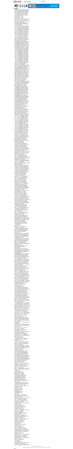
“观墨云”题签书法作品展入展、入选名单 (20, 94)
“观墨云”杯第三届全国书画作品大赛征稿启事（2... (22, 33)
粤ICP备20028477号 (38, 447)
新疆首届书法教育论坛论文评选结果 (20, 158)
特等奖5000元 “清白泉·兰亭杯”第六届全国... (21, 200)
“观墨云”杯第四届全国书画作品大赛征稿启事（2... (22, 11)
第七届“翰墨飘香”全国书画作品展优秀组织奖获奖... (22, 41)
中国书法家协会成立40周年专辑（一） (20, 286)
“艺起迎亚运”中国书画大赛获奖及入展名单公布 (21, 156)
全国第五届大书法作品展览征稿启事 (20, 80)
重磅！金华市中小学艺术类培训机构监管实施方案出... (22, 325)
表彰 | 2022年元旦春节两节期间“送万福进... (21, 178)
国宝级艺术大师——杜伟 (18, 244)
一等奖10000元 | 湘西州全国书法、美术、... (21, 175)
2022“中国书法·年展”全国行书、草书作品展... (21, 133)
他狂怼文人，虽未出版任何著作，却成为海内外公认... (22, 369)
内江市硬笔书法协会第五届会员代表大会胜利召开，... (22, 296)
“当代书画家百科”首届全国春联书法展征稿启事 (21, 14)
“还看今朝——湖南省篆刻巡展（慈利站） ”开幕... (22, 271)
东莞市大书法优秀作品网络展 (19, 301)
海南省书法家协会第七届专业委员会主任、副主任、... (22, 277)
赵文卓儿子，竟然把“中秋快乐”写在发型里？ (21, 399)
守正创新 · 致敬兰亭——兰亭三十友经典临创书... (22, 183)
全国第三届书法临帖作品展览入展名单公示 (21, 84)
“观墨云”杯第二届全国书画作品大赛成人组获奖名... (22, 39)
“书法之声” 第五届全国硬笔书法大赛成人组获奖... (22, 32)
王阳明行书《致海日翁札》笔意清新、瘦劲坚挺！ (22, 319)
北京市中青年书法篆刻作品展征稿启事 (20, 174)
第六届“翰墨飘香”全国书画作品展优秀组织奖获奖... (22, 82)
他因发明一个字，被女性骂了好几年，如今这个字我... (22, 397)
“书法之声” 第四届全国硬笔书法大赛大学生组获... (22, 60)
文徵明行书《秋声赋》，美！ (19, 433)
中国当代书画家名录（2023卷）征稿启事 (20, 78)
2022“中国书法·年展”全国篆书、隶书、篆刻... (21, 131)
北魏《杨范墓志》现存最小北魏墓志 (20, 378)
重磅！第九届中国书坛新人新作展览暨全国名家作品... (22, 444)
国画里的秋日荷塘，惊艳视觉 (19, 330)
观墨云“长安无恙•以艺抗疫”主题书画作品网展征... (22, 294)
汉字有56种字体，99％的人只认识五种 (20, 339)
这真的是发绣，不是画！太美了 (19, 432)
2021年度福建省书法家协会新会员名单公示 (21, 291)
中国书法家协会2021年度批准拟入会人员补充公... (22, 105)
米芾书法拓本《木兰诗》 (18, 371)
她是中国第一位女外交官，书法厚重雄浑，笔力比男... (22, 335)
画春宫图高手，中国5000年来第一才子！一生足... (22, 418)
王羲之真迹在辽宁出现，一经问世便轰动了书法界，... (22, 437)
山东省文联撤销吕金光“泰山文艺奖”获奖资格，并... (22, 338)
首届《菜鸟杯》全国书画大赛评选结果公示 (21, 206)
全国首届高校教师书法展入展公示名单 (20, 377)
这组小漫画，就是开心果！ (18, 438)
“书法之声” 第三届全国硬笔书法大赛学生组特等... (22, 125)
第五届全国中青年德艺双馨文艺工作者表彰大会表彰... (22, 199)
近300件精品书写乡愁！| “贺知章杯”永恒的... (21, 382)
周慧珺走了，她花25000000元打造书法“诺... (21, 298)
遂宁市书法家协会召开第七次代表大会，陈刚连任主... (22, 300)
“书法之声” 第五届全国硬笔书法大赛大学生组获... (22, 31)
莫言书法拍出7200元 (18, 232)
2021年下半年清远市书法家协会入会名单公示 (21, 273)
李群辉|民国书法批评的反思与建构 (20, 283)
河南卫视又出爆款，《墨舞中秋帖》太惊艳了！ (21, 400)
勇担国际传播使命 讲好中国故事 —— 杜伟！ (21, 245)
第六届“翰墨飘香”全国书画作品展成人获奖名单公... (22, 97)
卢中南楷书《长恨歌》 (18, 326)
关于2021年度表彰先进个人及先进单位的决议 (21, 287)
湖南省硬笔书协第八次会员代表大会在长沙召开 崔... (22, 152)
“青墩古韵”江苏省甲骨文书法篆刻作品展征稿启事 (22, 202)
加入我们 (33, 446)
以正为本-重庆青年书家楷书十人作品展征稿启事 (21, 201)
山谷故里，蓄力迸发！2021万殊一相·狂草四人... (21, 342)
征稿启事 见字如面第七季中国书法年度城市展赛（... (22, 10)
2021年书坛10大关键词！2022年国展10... (21, 257)
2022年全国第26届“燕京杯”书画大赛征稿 (20, 99)
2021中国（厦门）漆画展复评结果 (19, 227)
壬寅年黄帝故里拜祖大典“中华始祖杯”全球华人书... (22, 236)
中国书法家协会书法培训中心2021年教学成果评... (22, 109)
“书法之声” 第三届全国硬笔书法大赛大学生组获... (22, 129)
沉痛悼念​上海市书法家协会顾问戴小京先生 (21, 290)
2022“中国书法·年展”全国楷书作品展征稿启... (21, 98)
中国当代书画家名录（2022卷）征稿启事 (20, 193)
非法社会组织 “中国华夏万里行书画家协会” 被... (21, 333)
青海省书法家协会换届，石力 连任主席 (20, 191)
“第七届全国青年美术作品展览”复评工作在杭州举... (22, 239)
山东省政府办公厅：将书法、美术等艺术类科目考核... (22, 322)
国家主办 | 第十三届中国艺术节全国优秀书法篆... (22, 177)
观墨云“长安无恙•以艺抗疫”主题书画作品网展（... (22, 230)
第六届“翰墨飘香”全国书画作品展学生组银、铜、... (22, 87)
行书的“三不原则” (17, 225)
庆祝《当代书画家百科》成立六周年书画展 (21, 13)
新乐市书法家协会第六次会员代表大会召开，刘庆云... (22, 289)
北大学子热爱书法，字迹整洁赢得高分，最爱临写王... (22, 280)
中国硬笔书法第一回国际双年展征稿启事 (20, 182)
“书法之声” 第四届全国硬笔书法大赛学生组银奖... (22, 54)
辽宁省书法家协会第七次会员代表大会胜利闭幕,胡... (22, 302)
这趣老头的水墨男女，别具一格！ (19, 422)
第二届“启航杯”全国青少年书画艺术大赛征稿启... (22, 37)
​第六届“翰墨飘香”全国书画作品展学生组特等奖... (22, 90)
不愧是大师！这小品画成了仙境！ (19, 348)
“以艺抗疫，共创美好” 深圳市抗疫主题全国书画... (22, 148)
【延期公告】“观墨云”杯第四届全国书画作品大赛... (22, 9)
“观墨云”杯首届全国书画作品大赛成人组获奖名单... (22, 77)
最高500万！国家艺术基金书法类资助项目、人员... (22, 241)
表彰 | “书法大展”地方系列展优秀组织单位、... (21, 179)
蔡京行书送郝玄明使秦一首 (18, 396)
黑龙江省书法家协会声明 (18, 252)
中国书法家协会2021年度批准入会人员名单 (21, 103)
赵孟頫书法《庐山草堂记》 (18, 386)
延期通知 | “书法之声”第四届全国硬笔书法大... (21, 62)
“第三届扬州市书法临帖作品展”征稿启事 (20, 208)
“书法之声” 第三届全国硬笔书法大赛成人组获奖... (22, 126)
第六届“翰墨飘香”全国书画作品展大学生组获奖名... (22, 93)
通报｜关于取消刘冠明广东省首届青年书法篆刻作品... (22, 297)
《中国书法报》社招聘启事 (18, 337)
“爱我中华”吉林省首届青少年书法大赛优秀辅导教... (22, 278)
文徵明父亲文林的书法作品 (18, 441)
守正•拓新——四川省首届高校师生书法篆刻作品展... (22, 160)
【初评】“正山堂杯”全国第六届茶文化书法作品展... (22, 345)
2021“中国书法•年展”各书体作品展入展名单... (21, 108)
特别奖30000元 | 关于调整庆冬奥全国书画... (21, 195)
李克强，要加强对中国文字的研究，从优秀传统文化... (22, 281)
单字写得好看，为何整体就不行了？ (20, 421)
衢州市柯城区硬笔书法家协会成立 (19, 142)
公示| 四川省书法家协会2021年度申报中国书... (21, 143)
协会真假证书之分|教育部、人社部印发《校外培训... (22, 402)
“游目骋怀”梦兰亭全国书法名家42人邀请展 (21, 184)
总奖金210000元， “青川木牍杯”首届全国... (21, 176)
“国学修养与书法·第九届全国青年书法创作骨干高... (22, 159)
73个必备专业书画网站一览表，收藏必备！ (21, 106)
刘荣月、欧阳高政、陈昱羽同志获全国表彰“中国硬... (22, 81)
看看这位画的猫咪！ (17, 390)
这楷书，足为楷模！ (17, 321)
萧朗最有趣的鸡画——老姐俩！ (19, 373)
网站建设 (49, 447)
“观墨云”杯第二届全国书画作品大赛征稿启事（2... (22, 49)
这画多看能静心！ (17, 323)
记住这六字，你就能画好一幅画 (19, 439)
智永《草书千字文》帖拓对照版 (19, 328)
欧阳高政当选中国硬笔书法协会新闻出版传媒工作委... (22, 243)
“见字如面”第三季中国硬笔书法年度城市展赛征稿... (22, 383)
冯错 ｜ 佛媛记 (17, 393)
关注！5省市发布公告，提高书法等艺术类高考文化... (22, 331)
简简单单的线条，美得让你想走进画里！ (20, 394)
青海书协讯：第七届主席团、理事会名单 (20, 192)
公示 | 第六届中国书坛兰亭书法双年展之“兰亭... (21, 194)
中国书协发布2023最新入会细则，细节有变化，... (22, 102)
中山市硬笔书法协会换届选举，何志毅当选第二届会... (22, 303)
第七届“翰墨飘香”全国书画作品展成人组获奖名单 (22, 44)
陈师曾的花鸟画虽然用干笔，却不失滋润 (20, 436)
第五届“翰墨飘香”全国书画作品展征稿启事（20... (22, 416)
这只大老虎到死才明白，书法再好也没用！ (21, 329)
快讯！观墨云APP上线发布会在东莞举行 (20, 40)
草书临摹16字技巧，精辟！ (18, 340)
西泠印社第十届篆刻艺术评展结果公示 (20, 376)
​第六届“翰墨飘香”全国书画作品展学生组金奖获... (22, 88)
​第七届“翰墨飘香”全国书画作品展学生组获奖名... (22, 42)
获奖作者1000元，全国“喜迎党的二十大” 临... (21, 153)
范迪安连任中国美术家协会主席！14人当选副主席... (22, 46)
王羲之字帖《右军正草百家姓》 (19, 344)
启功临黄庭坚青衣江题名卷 (18, 349)
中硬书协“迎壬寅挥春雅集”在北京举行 (20, 246)
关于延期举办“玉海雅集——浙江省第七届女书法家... (22, 238)
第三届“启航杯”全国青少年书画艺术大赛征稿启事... (22, 12)
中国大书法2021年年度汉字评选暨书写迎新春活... (22, 292)
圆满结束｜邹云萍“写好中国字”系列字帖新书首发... (22, 343)
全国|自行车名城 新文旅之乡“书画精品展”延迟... (21, 188)
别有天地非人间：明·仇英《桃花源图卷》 (20, 419)
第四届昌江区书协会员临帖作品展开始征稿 (21, 351)
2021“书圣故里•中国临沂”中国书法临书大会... (21, 110)
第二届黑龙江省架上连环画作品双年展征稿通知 (21, 228)
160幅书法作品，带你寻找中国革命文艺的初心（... (22, 135)
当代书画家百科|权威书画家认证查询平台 (27, 447)
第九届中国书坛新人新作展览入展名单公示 (21, 375)
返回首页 (40, 446)
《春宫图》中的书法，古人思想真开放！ (20, 424)
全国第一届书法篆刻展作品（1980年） (20, 154)
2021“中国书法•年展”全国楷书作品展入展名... (21, 229)
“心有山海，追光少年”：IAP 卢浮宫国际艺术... (21, 36)
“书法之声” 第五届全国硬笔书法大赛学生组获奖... (22, 30)
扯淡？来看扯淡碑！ (17, 440)
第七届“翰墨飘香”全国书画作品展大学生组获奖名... (22, 43)
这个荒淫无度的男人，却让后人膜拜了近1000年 (21, 385)
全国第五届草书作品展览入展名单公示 (20, 104)
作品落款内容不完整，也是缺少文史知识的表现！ (22, 442)
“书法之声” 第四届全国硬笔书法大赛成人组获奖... (22, 61)
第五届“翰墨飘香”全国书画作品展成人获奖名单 (21, 251)
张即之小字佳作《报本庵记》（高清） (20, 384)
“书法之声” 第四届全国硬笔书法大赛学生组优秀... (22, 52)
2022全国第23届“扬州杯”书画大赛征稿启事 (21, 295)
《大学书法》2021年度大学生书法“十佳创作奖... (21, 341)
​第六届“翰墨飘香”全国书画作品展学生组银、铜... (22, 86)
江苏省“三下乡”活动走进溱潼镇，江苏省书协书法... (22, 272)
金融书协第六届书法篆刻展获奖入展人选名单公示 (22, 380)
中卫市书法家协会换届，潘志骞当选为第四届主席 (22, 324)
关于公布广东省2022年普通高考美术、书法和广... (22, 276)
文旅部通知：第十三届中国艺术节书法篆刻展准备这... (22, 196)
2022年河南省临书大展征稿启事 (19, 189)
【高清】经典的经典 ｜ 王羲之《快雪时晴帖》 (21, 334)
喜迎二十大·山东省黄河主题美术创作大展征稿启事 (22, 207)
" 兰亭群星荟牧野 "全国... (18, 224)
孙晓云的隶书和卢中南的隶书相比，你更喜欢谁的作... (22, 346)
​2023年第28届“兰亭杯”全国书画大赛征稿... (21, 79)
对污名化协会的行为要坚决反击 (19, 401)
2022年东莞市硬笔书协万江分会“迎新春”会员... (21, 248)
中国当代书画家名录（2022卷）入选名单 (20, 85)
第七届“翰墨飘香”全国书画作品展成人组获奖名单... (22, 48)
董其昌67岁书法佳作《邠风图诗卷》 (20, 374)
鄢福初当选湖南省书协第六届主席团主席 (20, 139)
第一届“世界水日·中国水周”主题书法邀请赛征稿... (22, 83)
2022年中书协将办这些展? (18, 285)
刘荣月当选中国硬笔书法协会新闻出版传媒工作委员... (22, 249)
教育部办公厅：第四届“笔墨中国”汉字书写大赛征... (22, 198)
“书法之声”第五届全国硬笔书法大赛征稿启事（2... (22, 38)
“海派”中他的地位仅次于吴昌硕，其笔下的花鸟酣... (22, 429)
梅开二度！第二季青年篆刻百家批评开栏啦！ (21, 155)
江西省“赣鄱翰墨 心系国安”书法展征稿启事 (21, 223)
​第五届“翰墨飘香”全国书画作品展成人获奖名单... (22, 254)
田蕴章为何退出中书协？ (18, 425)
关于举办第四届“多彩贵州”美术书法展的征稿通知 (22, 186)
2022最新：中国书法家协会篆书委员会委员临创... (22, 136)
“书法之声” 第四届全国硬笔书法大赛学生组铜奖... (22, 53)
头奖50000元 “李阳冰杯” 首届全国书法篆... (21, 146)
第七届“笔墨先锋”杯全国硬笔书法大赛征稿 (21, 145)
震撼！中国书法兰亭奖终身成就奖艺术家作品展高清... (22, 157)
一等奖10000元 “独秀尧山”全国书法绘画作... (21, 205)
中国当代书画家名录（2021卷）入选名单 (20, 293)
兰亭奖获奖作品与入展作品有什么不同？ (20, 443)
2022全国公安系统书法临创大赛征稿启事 (20, 185)
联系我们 (38, 446)
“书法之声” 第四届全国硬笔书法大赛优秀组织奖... (22, 50)
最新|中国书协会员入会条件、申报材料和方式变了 (22, 250)
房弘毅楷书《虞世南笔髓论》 (19, 389)
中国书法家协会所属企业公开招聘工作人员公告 (21, 101)
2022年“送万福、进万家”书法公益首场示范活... (21, 279)
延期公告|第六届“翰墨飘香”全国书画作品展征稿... (22, 100)
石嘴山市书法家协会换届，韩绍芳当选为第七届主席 (22, 320)
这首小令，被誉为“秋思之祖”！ (19, 426)
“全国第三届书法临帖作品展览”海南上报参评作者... (22, 111)
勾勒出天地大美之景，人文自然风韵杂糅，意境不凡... (22, 434)
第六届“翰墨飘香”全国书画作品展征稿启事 (21, 137)
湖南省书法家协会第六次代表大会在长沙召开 (21, 138)
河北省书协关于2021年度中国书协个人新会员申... (22, 140)
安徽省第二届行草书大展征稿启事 (19, 203)
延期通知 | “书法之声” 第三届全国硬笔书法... (21, 181)
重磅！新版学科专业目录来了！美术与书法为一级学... (22, 305)
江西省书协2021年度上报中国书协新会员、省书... (22, 144)
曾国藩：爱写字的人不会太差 (19, 336)
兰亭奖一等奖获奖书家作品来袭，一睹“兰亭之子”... (22, 350)
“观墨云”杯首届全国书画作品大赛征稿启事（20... (22, 91)
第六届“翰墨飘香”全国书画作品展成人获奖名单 (21, 95)
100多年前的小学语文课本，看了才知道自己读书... (22, 431)
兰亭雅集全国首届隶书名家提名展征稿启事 (21, 204)
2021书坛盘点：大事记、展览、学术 (20, 284)
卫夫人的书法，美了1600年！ (19, 388)
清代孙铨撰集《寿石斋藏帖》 (19, 391)
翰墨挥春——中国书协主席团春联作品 (20, 242)
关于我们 (35, 446)
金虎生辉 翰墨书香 (17, 247)
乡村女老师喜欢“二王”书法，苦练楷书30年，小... (22, 435)
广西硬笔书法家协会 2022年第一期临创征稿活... (21, 147)
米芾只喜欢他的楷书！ (18, 423)
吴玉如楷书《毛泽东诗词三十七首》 (20, 417)
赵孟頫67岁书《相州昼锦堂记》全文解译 (20, 379)
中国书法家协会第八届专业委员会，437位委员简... (22, 149)
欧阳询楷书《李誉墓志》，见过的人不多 (20, 226)
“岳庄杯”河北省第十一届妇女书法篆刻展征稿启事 (22, 235)
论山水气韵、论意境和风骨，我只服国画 (20, 428)
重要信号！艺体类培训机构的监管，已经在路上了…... (22, 368)
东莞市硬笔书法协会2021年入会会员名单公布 (21, 282)
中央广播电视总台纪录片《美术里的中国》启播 (21, 190)
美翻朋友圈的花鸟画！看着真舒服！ (20, 332)
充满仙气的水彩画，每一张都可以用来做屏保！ (21, 395)
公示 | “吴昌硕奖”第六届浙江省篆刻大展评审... (21, 197)
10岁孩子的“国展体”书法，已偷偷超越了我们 (21, 430)
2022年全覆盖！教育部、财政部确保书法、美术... (22, 347)
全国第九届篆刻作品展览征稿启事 (19, 107)
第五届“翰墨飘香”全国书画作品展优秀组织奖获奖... (22, 253)
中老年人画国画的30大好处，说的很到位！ (21, 398)
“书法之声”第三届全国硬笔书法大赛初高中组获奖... (22, 127)
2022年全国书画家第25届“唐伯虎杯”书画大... (21, 128)
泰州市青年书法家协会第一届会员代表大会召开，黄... (22, 304)
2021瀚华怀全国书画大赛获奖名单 (19, 372)
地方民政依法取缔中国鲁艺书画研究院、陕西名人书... (22, 256)
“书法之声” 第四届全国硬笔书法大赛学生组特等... (22, 55)
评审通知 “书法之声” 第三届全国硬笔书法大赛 (21, 134)
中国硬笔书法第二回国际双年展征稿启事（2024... (22, 45)
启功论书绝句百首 (17, 370)
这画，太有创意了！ (17, 381)
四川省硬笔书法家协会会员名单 (19, 237)
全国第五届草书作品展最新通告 (19, 141)
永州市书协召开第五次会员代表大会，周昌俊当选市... (22, 151)
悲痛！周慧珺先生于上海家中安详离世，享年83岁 (22, 299)
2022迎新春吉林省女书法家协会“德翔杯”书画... (21, 353)
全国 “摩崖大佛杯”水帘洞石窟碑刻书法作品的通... (22, 187)
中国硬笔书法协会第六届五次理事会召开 (20, 150)
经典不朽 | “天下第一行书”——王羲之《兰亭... (21, 327)
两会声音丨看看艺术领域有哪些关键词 (20, 231)
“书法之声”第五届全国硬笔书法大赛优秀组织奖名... (22, 29)
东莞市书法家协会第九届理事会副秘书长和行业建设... (22, 275)
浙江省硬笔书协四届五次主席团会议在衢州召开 (21, 132)
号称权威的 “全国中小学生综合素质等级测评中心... (22, 274)
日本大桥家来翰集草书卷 (18, 392)
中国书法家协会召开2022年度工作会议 (20, 180)
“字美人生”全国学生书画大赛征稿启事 (20, 63)
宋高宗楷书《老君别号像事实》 (19, 420)
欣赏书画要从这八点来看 (18, 387)
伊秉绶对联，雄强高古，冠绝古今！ (20, 427)
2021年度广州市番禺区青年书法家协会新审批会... (22, 288)
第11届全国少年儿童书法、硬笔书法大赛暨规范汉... (22, 233)
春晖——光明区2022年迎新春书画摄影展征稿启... (22, 352)
